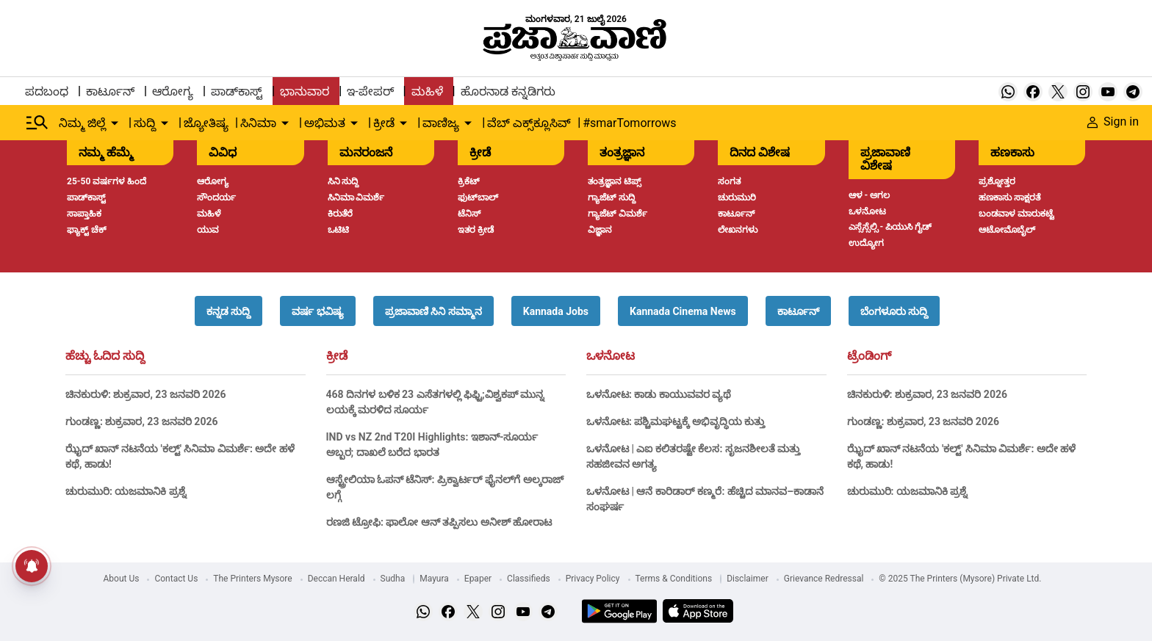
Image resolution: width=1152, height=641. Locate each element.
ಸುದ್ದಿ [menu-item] (145, 123)
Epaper (478, 578)
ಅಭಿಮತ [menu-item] (324, 123)
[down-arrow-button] (115, 123)
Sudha (393, 578)
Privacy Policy (593, 578)
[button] (228, 311)
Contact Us (176, 578)
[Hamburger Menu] (37, 122)
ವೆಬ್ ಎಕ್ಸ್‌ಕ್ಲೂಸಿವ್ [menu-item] (529, 123)
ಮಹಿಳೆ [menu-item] (427, 91)
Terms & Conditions (674, 578)
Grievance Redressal (824, 578)
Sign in (1113, 121)
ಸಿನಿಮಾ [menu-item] (258, 123)
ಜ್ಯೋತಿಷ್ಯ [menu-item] (206, 123)
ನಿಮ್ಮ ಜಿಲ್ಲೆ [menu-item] (82, 123)
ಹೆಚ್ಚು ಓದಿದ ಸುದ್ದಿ (105, 356)
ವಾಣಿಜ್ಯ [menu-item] (440, 123)
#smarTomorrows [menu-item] (629, 123)
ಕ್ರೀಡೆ (337, 356)
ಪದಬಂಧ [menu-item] (46, 91)
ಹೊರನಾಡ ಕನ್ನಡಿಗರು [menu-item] (508, 91)
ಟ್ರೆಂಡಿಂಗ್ (869, 356)
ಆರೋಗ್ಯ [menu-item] (172, 91)
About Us (122, 578)
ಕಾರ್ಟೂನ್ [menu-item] (110, 91)
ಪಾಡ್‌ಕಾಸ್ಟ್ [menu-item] (236, 91)
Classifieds (528, 578)
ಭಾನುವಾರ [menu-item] (304, 91)
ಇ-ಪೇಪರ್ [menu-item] (370, 91)
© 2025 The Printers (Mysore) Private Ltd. (960, 578)
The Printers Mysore (252, 578)
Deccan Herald (336, 578)
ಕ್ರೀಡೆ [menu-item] (384, 123)
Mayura (434, 578)
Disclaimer (747, 578)
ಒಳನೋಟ (610, 356)
